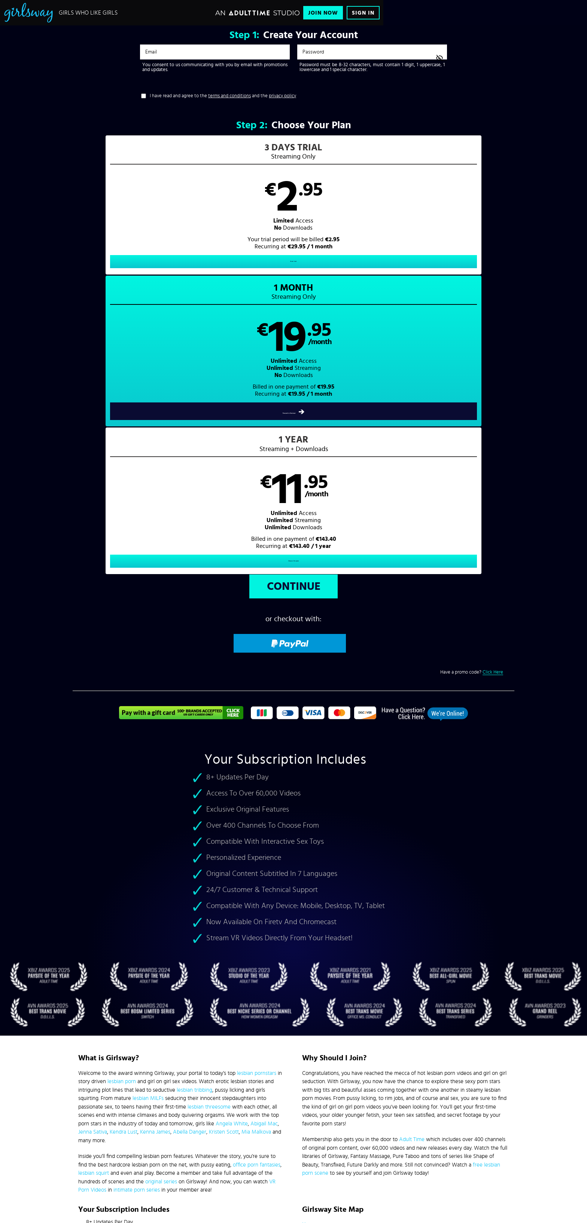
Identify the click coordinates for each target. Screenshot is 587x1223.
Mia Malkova (256, 846)
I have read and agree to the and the (223, 96)
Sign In (363, 13)
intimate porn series (136, 904)
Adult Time (412, 853)
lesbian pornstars (256, 787)
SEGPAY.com (365, 1161)
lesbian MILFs (148, 812)
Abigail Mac (264, 837)
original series (161, 895)
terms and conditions (229, 96)
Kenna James (155, 846)
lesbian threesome (209, 821)
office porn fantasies (256, 879)
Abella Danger (189, 846)
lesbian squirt (93, 887)
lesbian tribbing (194, 804)
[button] (183, 211)
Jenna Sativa (92, 846)
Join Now (323, 13)
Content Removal (293, 1166)
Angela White (232, 837)
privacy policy (282, 96)
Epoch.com (171, 1161)
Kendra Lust (123, 846)
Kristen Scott (224, 846)
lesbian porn (121, 795)
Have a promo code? (471, 386)
